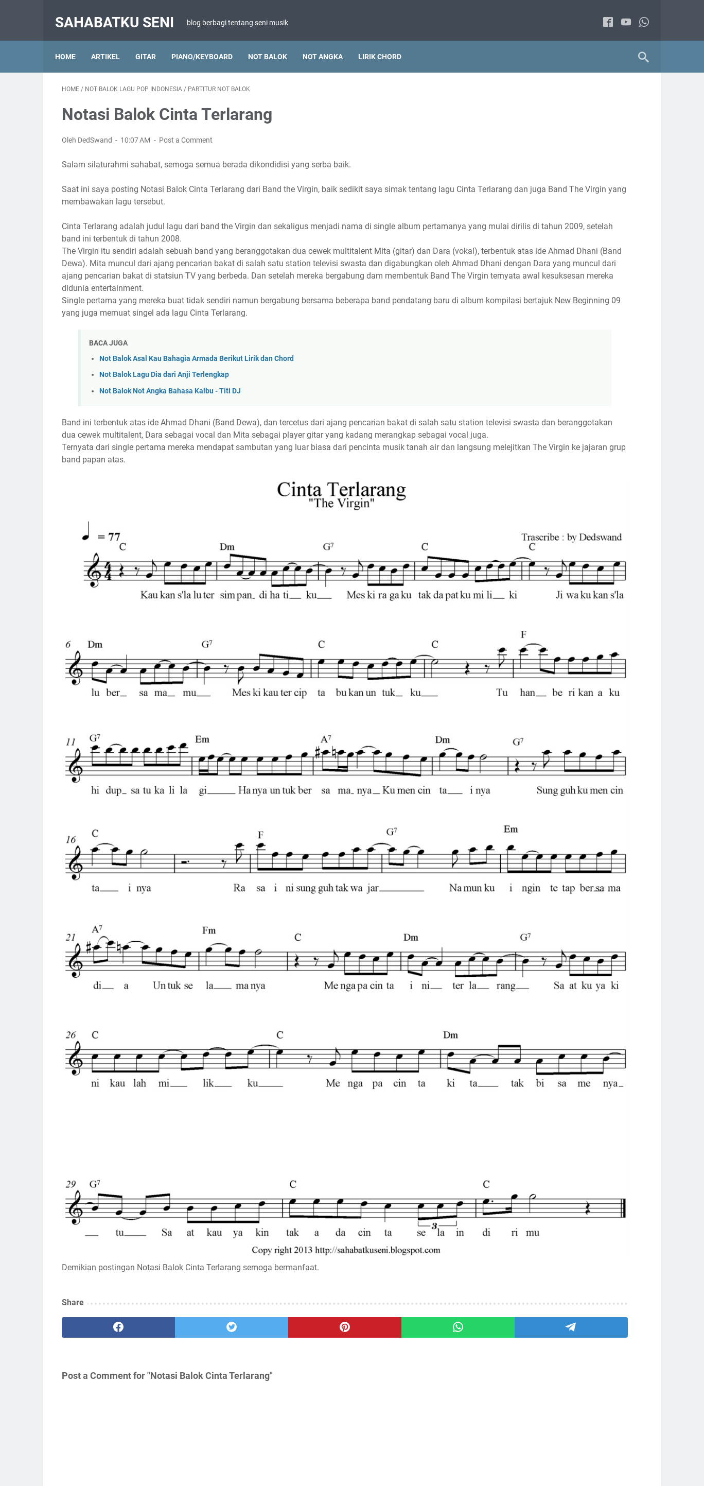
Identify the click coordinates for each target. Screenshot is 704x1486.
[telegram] (412, 1098)
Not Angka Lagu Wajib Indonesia (545, 610)
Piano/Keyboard (208, 41)
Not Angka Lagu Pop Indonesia (542, 590)
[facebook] (601, 13)
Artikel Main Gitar (520, 841)
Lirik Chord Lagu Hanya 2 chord (543, 495)
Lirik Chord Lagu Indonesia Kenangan (553, 514)
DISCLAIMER (337, 1449)
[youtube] (619, 13)
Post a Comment (186, 131)
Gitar (152, 41)
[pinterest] (256, 1098)
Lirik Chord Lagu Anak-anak (537, 744)
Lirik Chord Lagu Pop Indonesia (543, 533)
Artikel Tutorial (516, 476)
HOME (235, 1449)
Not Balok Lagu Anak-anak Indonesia (552, 783)
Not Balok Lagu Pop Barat (534, 629)
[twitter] (178, 1098)
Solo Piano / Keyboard (586, 686)
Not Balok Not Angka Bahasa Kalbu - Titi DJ (170, 393)
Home (72, 41)
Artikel (112, 41)
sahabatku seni (121, 12)
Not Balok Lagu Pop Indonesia (541, 648)
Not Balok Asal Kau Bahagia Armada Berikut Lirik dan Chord (196, 361)
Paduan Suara (516, 686)
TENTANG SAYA (281, 1449)
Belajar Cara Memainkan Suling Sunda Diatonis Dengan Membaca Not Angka (558, 192)
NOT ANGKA (329, 41)
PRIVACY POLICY (395, 1449)
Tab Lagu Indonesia (524, 879)
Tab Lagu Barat (586, 860)
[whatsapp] (637, 13)
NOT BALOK (274, 41)
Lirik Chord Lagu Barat (587, 476)
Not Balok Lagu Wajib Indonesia (543, 667)
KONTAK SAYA (456, 1449)
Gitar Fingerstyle (586, 841)
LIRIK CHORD (386, 41)
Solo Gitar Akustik (521, 860)
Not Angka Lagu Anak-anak (537, 763)
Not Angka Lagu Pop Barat (536, 571)
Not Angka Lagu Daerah (531, 552)
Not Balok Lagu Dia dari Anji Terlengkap (164, 377)
